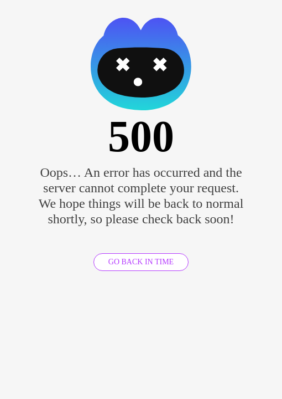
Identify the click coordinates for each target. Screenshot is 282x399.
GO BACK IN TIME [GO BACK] (141, 262)
